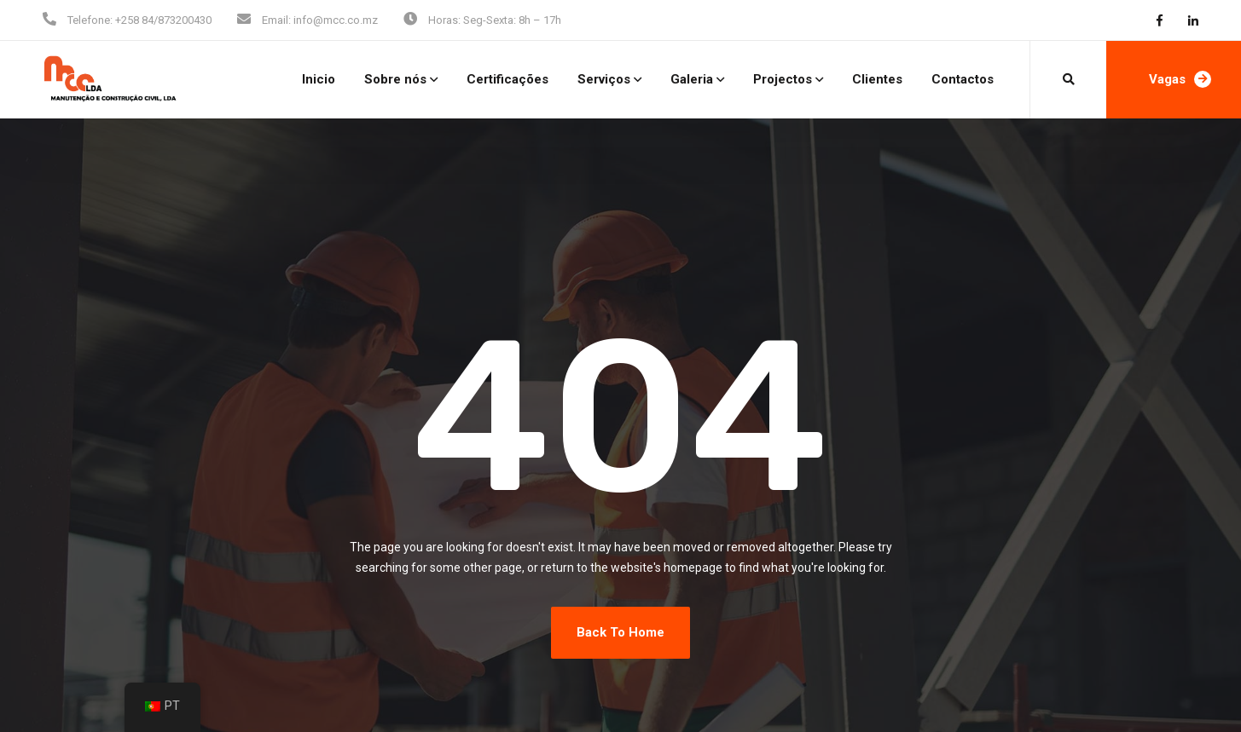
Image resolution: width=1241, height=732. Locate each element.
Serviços (603, 79)
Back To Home (620, 632)
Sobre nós (395, 79)
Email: (276, 20)
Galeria (691, 79)
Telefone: (90, 20)
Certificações (507, 79)
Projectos (782, 79)
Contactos (962, 79)
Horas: (444, 20)
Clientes (877, 79)
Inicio (318, 79)
